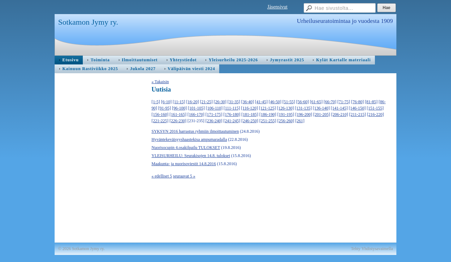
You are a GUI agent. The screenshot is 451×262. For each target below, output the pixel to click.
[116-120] (249, 108)
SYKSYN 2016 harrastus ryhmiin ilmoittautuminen (195, 131)
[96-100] (179, 108)
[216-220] (375, 114)
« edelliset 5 (162, 176)
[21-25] (206, 101)
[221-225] (160, 120)
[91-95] (164, 108)
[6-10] (166, 101)
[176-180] (231, 114)
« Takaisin (160, 81)
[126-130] (285, 108)
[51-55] (289, 101)
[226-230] (177, 120)
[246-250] (249, 120)
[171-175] (213, 114)
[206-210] (339, 114)
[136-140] (321, 108)
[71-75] (344, 101)
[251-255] (267, 120)
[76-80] (357, 101)
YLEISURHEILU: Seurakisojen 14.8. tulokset (191, 155)
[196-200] (303, 114)
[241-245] (231, 120)
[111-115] (232, 108)
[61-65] (316, 101)
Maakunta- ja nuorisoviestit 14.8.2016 (184, 163)
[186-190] (267, 114)
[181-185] (249, 114)
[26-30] (220, 101)
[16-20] (192, 101)
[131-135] (303, 108)
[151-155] (375, 108)
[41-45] (261, 101)
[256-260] (285, 120)
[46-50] (275, 101)
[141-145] (339, 108)
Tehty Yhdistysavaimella (372, 248)
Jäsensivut (277, 7)
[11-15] (179, 101)
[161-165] (177, 114)
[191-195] (285, 114)
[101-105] (196, 108)
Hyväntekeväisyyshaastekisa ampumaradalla (189, 139)
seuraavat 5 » (184, 176)
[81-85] (371, 101)
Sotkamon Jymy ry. (88, 22)
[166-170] (195, 114)
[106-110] (214, 108)
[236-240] (213, 120)
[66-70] (330, 101)
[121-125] (267, 108)
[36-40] (247, 101)
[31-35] (234, 101)
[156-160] (160, 114)
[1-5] (156, 101)
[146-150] (357, 108)
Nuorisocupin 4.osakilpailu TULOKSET (186, 147)
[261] (299, 120)
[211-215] (357, 114)
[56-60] (302, 101)
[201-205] (321, 114)
